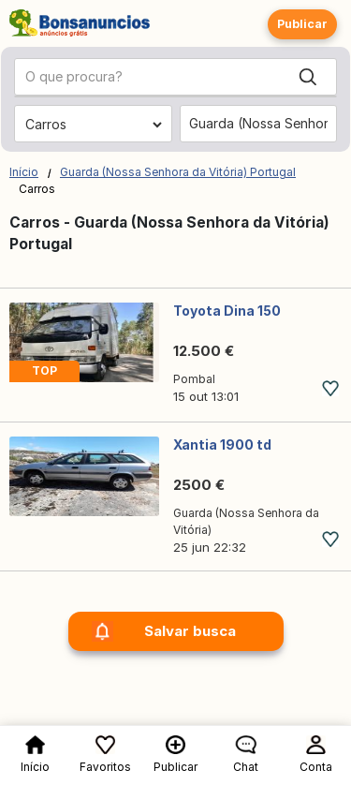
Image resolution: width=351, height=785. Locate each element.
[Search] (308, 77)
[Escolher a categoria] (93, 124)
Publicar (302, 24)
